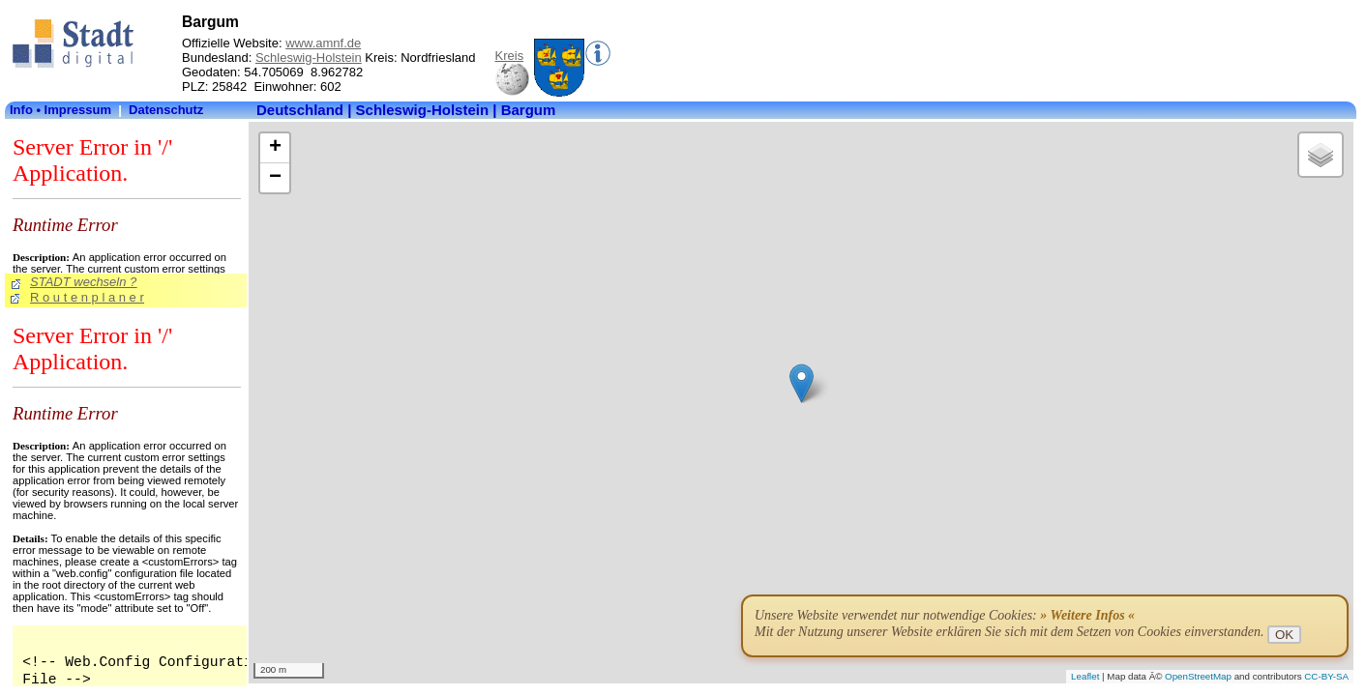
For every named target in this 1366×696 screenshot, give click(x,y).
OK (1284, 634)
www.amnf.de (323, 43)
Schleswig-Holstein (308, 57)
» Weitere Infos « (1087, 615)
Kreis (509, 55)
